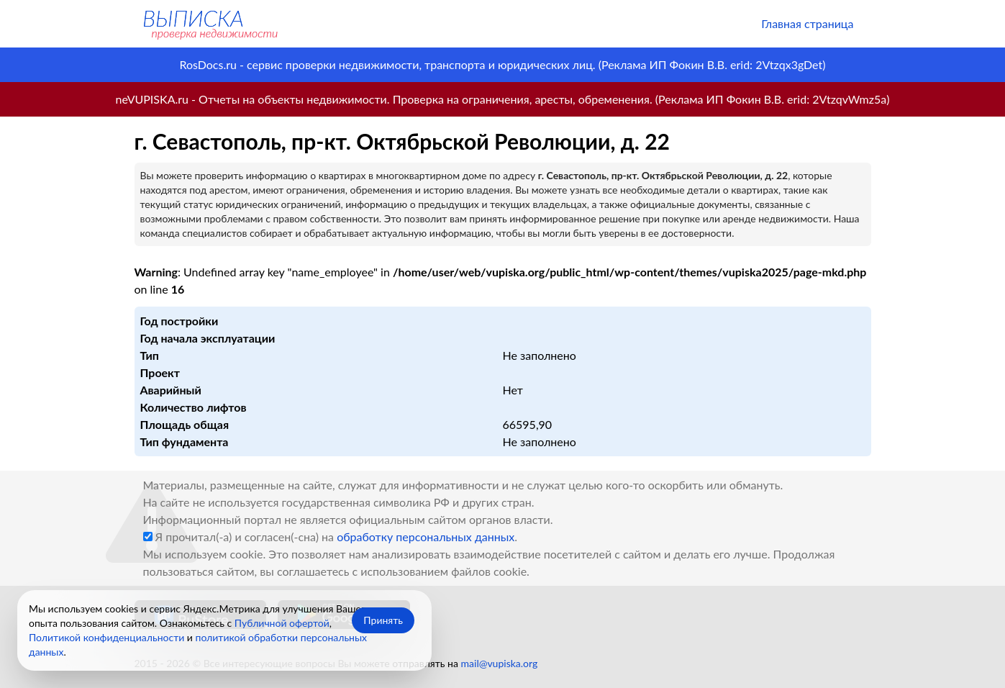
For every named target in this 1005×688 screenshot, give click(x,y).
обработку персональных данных (425, 536)
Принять (383, 620)
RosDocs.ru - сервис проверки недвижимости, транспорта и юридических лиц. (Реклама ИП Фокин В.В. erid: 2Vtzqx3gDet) (502, 64)
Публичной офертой (282, 623)
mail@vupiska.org (499, 663)
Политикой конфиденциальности (106, 637)
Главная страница (807, 23)
